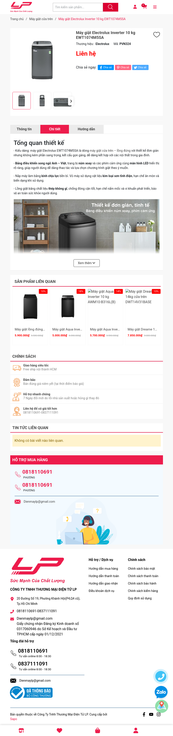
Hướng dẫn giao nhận (103, 581)
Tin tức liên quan (30, 425)
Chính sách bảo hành (142, 581)
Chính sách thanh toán (143, 574)
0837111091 (33, 662)
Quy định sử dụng (140, 596)
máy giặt (96, 150)
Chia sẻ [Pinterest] (122, 67)
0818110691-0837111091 (37, 609)
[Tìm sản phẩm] (78, 7)
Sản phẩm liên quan (35, 281)
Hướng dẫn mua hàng (103, 566)
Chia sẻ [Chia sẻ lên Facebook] (105, 67)
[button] (71, 101)
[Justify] (110, 7)
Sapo (13, 717)
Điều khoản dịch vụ (101, 589)
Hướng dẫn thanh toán (104, 574)
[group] (42, 60)
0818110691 (37, 470)
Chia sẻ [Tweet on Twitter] (139, 67)
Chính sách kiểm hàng (143, 589)
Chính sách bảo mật (141, 566)
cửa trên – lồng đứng (116, 150)
